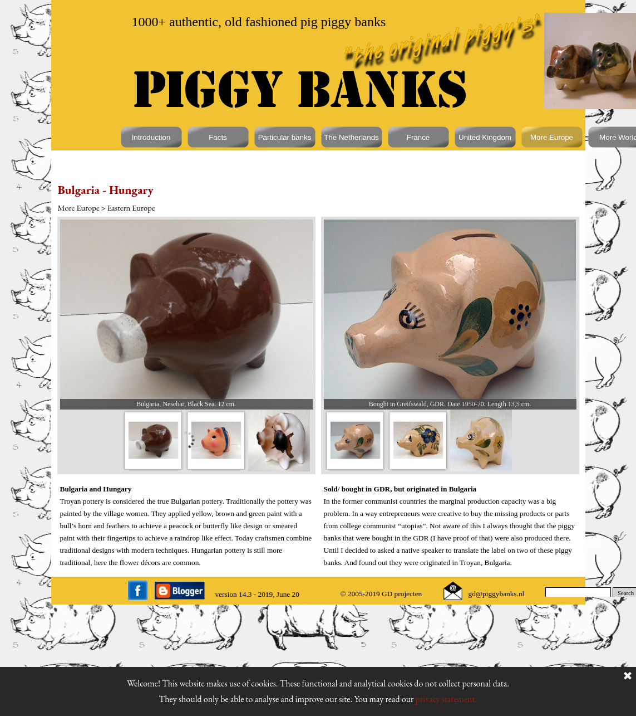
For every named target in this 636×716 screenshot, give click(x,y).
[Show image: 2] (216, 440)
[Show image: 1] (153, 440)
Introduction (151, 137)
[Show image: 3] (279, 440)
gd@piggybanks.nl (497, 594)
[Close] (627, 676)
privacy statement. (446, 699)
